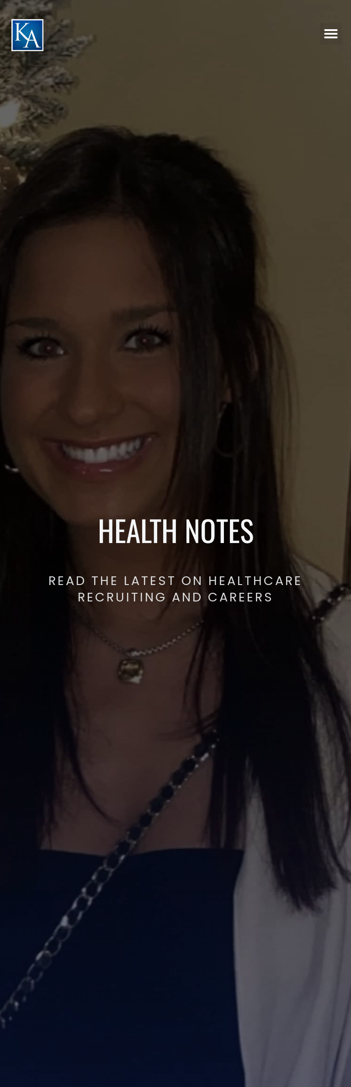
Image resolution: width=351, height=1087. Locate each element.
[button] (331, 33)
